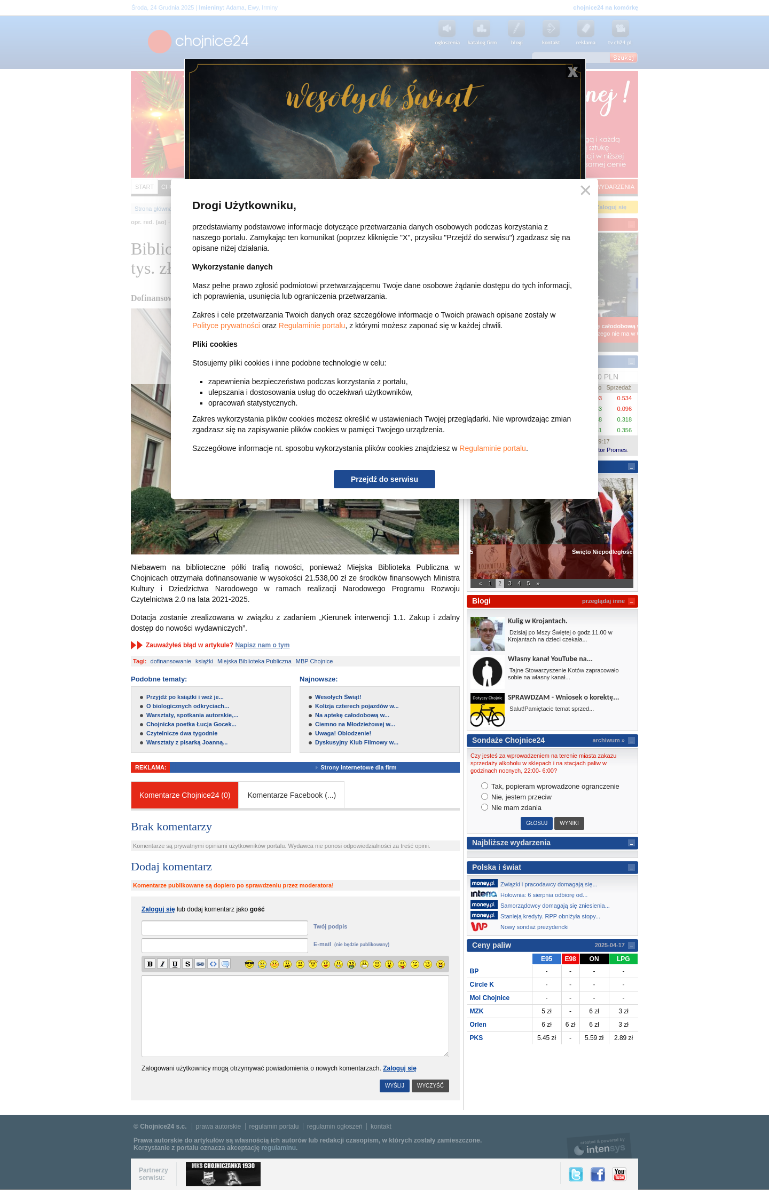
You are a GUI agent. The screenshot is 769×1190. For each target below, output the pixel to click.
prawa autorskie (218, 1126)
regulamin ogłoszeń (335, 1126)
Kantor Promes (607, 450)
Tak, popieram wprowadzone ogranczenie (550, 786)
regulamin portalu (274, 1126)
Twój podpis (330, 926)
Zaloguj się (400, 1068)
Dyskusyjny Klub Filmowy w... (356, 742)
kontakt (381, 1126)
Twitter (576, 1174)
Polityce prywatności (226, 325)
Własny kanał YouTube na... (550, 658)
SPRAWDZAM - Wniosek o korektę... (563, 697)
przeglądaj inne (603, 601)
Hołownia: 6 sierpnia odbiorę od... (531, 894)
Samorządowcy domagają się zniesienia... (543, 904)
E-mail (351, 944)
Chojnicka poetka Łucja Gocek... (191, 724)
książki (204, 661)
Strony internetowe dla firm (368, 767)
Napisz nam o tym (262, 645)
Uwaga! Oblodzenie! (343, 733)
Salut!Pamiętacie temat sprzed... (551, 708)
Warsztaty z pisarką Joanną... (186, 742)
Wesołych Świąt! (338, 697)
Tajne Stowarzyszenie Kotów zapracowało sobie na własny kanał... (563, 673)
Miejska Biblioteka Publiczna (254, 661)
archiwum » (608, 740)
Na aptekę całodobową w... (352, 715)
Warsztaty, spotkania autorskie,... (192, 715)
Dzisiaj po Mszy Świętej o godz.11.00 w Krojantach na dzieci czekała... (560, 635)
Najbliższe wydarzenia (511, 842)
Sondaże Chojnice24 (508, 740)
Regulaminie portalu (312, 325)
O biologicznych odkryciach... (187, 706)
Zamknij (583, 190)
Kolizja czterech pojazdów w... (357, 706)
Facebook (598, 1174)
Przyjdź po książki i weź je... (185, 697)
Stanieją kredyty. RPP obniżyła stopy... (538, 915)
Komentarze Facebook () (291, 795)
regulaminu (278, 1148)
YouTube (619, 1174)
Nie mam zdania (511, 808)
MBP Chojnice (314, 661)
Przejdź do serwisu (384, 479)
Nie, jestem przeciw (516, 797)
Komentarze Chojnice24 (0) (184, 795)
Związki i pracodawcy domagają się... (537, 883)
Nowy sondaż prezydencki (522, 927)
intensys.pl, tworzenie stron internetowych (599, 1145)
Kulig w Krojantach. (538, 620)
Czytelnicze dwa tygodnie (181, 733)
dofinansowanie (171, 661)
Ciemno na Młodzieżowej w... (355, 724)
